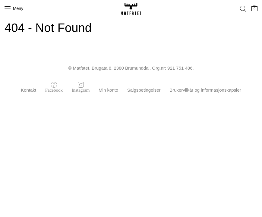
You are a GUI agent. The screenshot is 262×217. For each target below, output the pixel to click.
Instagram (81, 89)
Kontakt (28, 90)
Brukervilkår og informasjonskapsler (205, 90)
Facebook (54, 89)
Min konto (108, 90)
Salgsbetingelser (144, 90)
